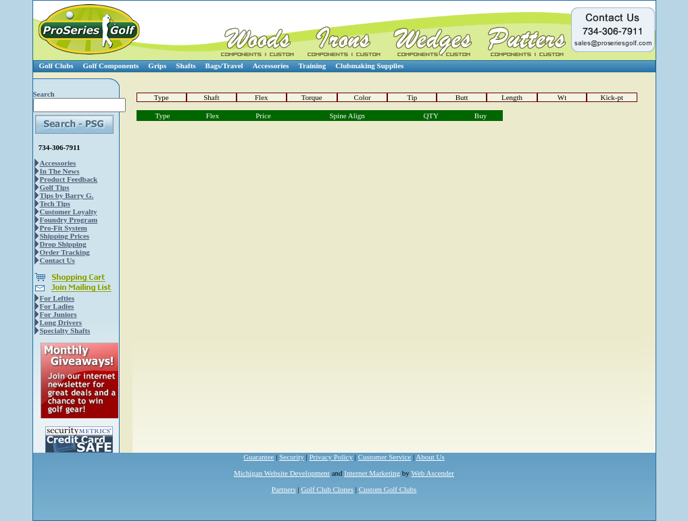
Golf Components (111, 65)
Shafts (185, 65)
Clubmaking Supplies (369, 65)
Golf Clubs (56, 65)
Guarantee (258, 457)
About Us (430, 457)
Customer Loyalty (68, 211)
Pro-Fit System (63, 228)
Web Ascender (432, 473)
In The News (60, 171)
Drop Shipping (63, 244)
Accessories (271, 65)
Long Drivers (61, 322)
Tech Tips (55, 203)
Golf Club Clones (327, 489)
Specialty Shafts (65, 330)
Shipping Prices (65, 236)
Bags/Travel (224, 65)
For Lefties (57, 298)
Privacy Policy (331, 457)
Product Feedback (69, 179)
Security (291, 457)
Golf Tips (55, 187)
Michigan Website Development (282, 473)
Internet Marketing (372, 473)
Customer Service (385, 457)
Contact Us (57, 260)
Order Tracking (65, 252)
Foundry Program (69, 220)
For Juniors (58, 314)
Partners (284, 489)
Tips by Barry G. (67, 195)
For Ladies (57, 306)
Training (312, 65)
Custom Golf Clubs (388, 489)
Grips (157, 65)
